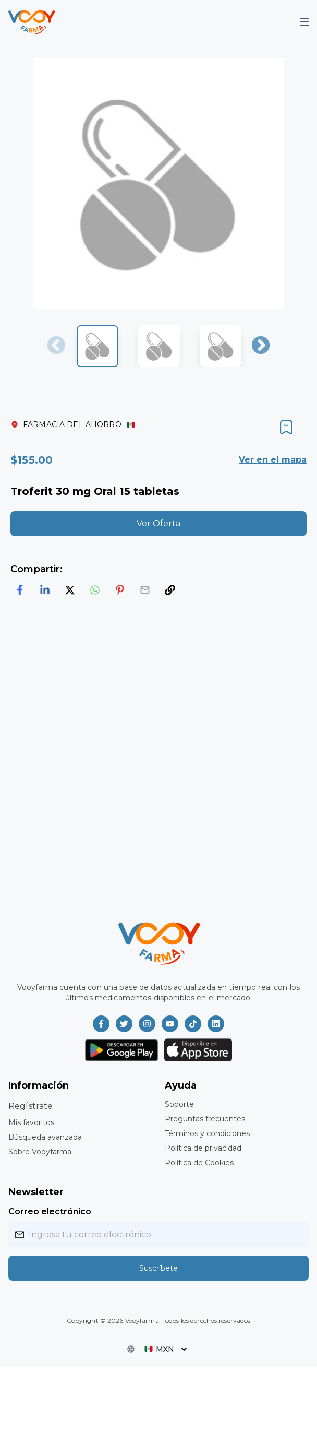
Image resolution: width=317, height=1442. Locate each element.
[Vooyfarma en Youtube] (170, 1023)
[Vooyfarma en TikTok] (193, 1023)
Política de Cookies (199, 1162)
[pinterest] (120, 590)
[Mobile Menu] (304, 22)
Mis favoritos (31, 1122)
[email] (145, 590)
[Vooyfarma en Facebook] (101, 1023)
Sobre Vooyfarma (39, 1151)
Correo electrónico (49, 1211)
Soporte (179, 1104)
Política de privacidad (203, 1148)
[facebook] (19, 590)
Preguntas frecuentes (205, 1119)
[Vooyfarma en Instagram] (147, 1023)
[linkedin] (44, 590)
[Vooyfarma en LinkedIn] (216, 1023)
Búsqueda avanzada (45, 1137)
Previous (56, 346)
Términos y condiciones (207, 1133)
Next (261, 346)
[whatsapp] (95, 590)
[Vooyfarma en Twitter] (124, 1023)
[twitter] (69, 590)
